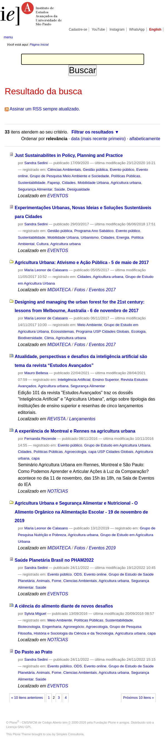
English (155, 29)
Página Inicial (38, 44)
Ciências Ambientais (64, 169)
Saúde (59, 189)
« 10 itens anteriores (27, 698)
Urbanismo (90, 237)
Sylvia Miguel (35, 613)
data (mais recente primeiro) (98, 138)
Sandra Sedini (36, 163)
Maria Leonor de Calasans (46, 270)
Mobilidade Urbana (93, 183)
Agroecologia (75, 452)
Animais (43, 581)
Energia (123, 237)
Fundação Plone (105, 722)
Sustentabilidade (31, 183)
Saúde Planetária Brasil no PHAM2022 (54, 560)
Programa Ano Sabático (94, 231)
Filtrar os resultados (93, 132)
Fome (56, 581)
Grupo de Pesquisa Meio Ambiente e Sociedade (69, 176)
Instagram (117, 29)
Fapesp (53, 183)
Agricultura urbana (126, 183)
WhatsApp (137, 29)
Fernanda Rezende (40, 438)
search (153, 37)
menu (8, 37)
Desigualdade (78, 189)
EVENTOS (57, 195)
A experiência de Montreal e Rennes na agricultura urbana (75, 431)
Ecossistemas (62, 331)
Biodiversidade (30, 338)
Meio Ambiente (89, 325)
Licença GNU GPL (18, 727)
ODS (78, 574)
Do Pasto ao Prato (33, 652)
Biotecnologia (29, 627)
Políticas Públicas (125, 176)
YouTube (98, 29)
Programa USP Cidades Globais (102, 331)
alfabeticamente (144, 138)
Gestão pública (95, 169)
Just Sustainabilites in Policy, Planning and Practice (69, 155)
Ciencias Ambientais (80, 581)
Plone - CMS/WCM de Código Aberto (35, 722)
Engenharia (51, 627)
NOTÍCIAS (57, 491)
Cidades (68, 183)
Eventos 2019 (102, 548)
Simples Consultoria (69, 734)
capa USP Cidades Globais (110, 452)
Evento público (122, 169)
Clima (49, 338)
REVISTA (56, 418)
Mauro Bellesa (36, 373)
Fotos (79, 289)
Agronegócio (73, 627)
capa (35, 458)
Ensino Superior (105, 380)
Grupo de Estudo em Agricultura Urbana (117, 445)
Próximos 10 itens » (138, 698)
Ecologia (138, 331)
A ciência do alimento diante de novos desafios (64, 606)
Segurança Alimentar (35, 189)
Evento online (95, 574)
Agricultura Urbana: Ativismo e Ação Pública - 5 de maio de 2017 (82, 262)
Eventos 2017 (102, 289)
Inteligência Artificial (74, 380)
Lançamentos (82, 418)
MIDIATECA (59, 289)
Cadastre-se (78, 29)
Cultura (42, 244)
